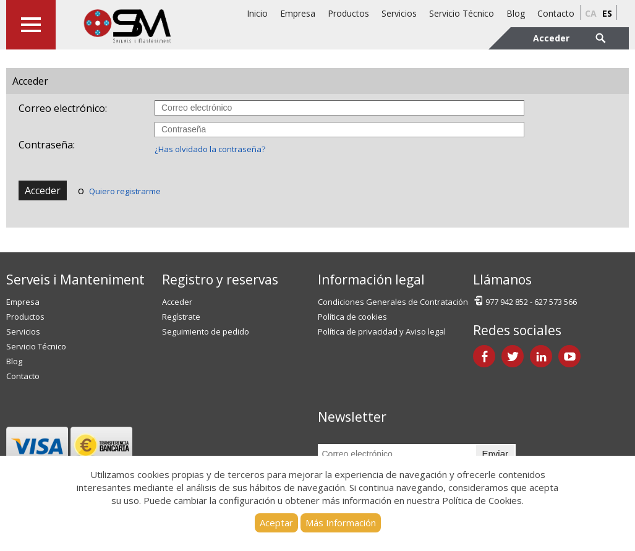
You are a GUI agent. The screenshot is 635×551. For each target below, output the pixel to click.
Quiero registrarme (125, 191)
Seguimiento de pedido (205, 331)
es (607, 13)
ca (591, 13)
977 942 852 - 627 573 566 (525, 300)
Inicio (257, 13)
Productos (348, 13)
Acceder (43, 190)
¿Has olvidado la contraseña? (210, 149)
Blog (515, 13)
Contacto (555, 13)
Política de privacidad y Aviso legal (382, 331)
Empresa (297, 13)
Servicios (399, 13)
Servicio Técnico (461, 13)
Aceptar (276, 522)
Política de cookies (352, 316)
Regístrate (181, 316)
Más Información (340, 522)
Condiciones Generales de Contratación (393, 301)
